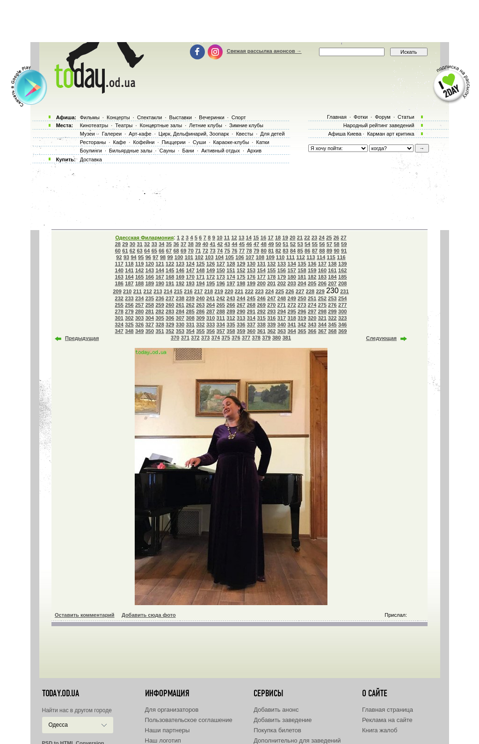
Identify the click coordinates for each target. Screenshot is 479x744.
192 (180, 283)
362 (271, 331)
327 (149, 324)
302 (129, 318)
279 (129, 311)
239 (190, 298)
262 (190, 305)
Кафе (119, 142)
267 (241, 305)
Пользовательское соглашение (188, 719)
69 (183, 250)
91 (344, 250)
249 (292, 298)
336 (241, 324)
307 (180, 318)
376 (236, 337)
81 (271, 250)
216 (188, 291)
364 (292, 331)
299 (332, 311)
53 (300, 244)
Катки (262, 142)
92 (119, 257)
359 (241, 331)
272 (292, 305)
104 (219, 257)
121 (159, 264)
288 (221, 311)
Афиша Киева (344, 134)
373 (205, 337)
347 (119, 331)
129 (241, 264)
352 (170, 331)
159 (312, 270)
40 (205, 244)
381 (287, 337)
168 (170, 277)
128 (230, 264)
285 (190, 311)
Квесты (244, 134)
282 (159, 311)
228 (310, 291)
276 (332, 305)
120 (149, 264)
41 (212, 244)
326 (139, 324)
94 (134, 257)
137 (322, 264)
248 (281, 298)
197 (230, 283)
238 (180, 298)
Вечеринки (211, 117)
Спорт (239, 117)
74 (220, 250)
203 (292, 283)
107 (250, 257)
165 (139, 277)
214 (168, 291)
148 (200, 270)
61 (125, 250)
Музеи (87, 134)
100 (178, 257)
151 (230, 270)
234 (139, 298)
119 (139, 264)
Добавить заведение (283, 719)
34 (161, 244)
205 (312, 283)
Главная (337, 117)
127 (221, 264)
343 (312, 324)
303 (139, 318)
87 (315, 250)
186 (119, 283)
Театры (123, 125)
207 (332, 283)
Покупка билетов (277, 730)
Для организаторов (172, 709)
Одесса (58, 725)
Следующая (381, 338)
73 (212, 250)
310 (210, 318)
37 (183, 244)
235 (149, 298)
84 (293, 250)
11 (227, 237)
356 (210, 331)
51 (285, 244)
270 (271, 305)
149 (210, 270)
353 (180, 331)
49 (271, 244)
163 (119, 277)
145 (170, 270)
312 (230, 318)
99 (170, 257)
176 (251, 277)
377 (246, 337)
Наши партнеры (167, 730)
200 (261, 283)
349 (139, 331)
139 (342, 264)
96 (148, 257)
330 (180, 324)
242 (221, 298)
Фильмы (90, 117)
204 (302, 283)
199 (251, 283)
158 (302, 270)
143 (149, 270)
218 (208, 291)
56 (322, 244)
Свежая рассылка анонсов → (264, 51)
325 (129, 324)
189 (149, 283)
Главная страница (387, 709)
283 (170, 311)
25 (329, 237)
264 (210, 305)
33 (154, 244)
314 (251, 318)
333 (210, 324)
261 (180, 305)
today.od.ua (60, 693)
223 (259, 291)
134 (292, 264)
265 (221, 305)
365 (302, 331)
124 (190, 264)
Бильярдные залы (130, 150)
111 (290, 257)
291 (251, 311)
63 (139, 250)
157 (292, 270)
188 (139, 283)
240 (200, 298)
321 (322, 318)
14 (249, 237)
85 (300, 250)
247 (271, 298)
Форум (382, 117)
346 (342, 324)
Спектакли (149, 117)
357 (221, 331)
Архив (254, 150)
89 (329, 250)
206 (322, 283)
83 (285, 250)
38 (191, 244)
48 (264, 244)
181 (302, 277)
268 (251, 305)
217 (198, 291)
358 (230, 331)
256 (129, 305)
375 (225, 337)
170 (190, 277)
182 (312, 277)
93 (126, 257)
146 (180, 270)
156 (281, 270)
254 (342, 298)
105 (229, 257)
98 (163, 257)
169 (180, 277)
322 (332, 318)
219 (218, 291)
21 (300, 237)
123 (180, 264)
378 (256, 337)
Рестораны (93, 142)
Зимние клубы (246, 125)
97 (155, 257)
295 (292, 311)
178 (271, 277)
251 (312, 298)
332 (200, 324)
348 (129, 331)
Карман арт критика (390, 134)
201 (271, 283)
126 (210, 264)
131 (261, 264)
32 (147, 244)
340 (281, 324)
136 (312, 264)
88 (322, 250)
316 (271, 318)
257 (139, 305)
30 (132, 244)
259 (159, 305)
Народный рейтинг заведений (378, 125)
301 (119, 318)
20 (292, 237)
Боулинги (91, 150)
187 (129, 283)
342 (302, 324)
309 (200, 318)
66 (161, 250)
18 (278, 237)
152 (241, 270)
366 (312, 331)
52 (293, 244)
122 (170, 264)
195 (210, 283)
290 (241, 311)
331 (190, 324)
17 (270, 237)
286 (200, 311)
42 (220, 244)
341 (292, 324)
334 (221, 324)
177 (261, 277)
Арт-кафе (140, 134)
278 (119, 311)
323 (342, 318)
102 (199, 257)
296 (302, 311)
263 (200, 305)
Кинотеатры (94, 125)
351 (159, 331)
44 (234, 244)
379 (266, 337)
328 (159, 324)
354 (190, 331)
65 (154, 250)
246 (261, 298)
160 (322, 270)
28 (118, 244)
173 (221, 277)
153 (251, 270)
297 (312, 311)
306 (170, 318)
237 (170, 298)
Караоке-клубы (231, 142)
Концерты (118, 117)
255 (119, 305)
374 (215, 337)
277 (342, 305)
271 (281, 305)
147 (190, 270)
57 (329, 244)
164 (129, 277)
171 (200, 277)
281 (149, 311)
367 (322, 331)
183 (322, 277)
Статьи (406, 117)
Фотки (361, 117)
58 (336, 244)
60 (118, 250)
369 (342, 331)
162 (342, 270)
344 (322, 324)
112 (301, 257)
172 (210, 277)
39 (198, 244)
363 (281, 331)
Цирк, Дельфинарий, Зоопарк (194, 134)
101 (189, 257)
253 (332, 298)
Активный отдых (220, 150)
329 (170, 324)
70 (191, 250)
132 (271, 264)
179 (281, 277)
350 (149, 331)
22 (307, 237)
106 (239, 257)
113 (310, 257)
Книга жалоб (380, 730)
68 (176, 250)
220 (229, 291)
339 (271, 324)
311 (221, 318)
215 (178, 291)
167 (159, 277)
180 (292, 277)
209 (117, 291)
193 (190, 283)
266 (230, 305)
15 (256, 237)
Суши (199, 142)
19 (285, 237)
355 (200, 331)
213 (157, 291)
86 (307, 250)
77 (242, 250)
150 (221, 270)
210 (127, 291)
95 (141, 257)
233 (129, 298)
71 (198, 250)
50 (278, 244)
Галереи (112, 134)
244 (241, 298)
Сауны (167, 150)
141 (129, 270)
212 (148, 291)
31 (139, 244)
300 (342, 311)
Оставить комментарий (85, 615)
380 (276, 337)
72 (205, 250)
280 (139, 311)
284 (180, 311)
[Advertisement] (239, 21)
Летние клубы (205, 125)
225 (280, 291)
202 (281, 283)
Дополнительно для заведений (297, 740)
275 (322, 305)
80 (264, 250)
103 (209, 257)
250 (302, 298)
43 (227, 244)
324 (119, 324)
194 (200, 283)
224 (269, 291)
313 (241, 318)
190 (159, 283)
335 (230, 324)
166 (149, 277)
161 (332, 270)
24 (322, 237)
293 (271, 311)
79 (256, 250)
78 (249, 250)
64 (147, 250)
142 (139, 270)
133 (281, 264)
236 (159, 298)
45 (242, 244)
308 (190, 318)
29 (125, 244)
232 (119, 298)
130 (251, 264)
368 (332, 331)
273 (302, 305)
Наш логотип (163, 740)
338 (261, 324)
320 (312, 318)
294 (281, 311)
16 (263, 237)
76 (234, 250)
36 (176, 244)
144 (159, 270)
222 (249, 291)
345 (332, 324)
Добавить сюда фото (149, 615)
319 (302, 318)
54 (307, 244)
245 (251, 298)
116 (341, 257)
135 (302, 264)
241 (210, 298)
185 (342, 277)
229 (320, 291)
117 (119, 264)
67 (169, 250)
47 (256, 244)
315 (261, 318)
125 (200, 264)
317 (281, 318)
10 (219, 237)
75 (227, 250)
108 (260, 257)
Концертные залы (161, 125)
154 (261, 270)
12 (234, 237)
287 (210, 311)
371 (185, 337)
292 (261, 311)
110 (280, 257)
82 (278, 250)
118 (129, 264)
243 (230, 298)
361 (261, 331)
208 (342, 283)
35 (169, 244)
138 (332, 264)
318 (292, 318)
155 (271, 270)
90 (336, 250)
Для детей (272, 134)
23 (314, 237)
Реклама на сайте (387, 719)
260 (170, 305)
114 (321, 257)
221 (239, 291)
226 (289, 291)
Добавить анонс (276, 709)
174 (230, 277)
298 (322, 311)
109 (270, 257)
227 (300, 291)
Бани (188, 150)
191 (170, 283)
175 (241, 277)
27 (343, 237)
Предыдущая (82, 338)
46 (249, 244)
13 (241, 237)
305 (159, 318)
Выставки (180, 117)
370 (175, 337)
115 (331, 257)
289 (230, 311)
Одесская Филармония (144, 237)
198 (241, 283)
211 (137, 291)
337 (251, 324)
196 (221, 283)
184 (332, 277)
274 (312, 305)
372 (195, 337)
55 (315, 244)
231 (344, 291)
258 (149, 305)
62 (132, 250)
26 (336, 237)
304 (149, 318)
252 (322, 298)
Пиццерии (174, 142)
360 (251, 331)
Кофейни (143, 142)
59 (344, 244)
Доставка (91, 159)
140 (119, 270)
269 (261, 305)
